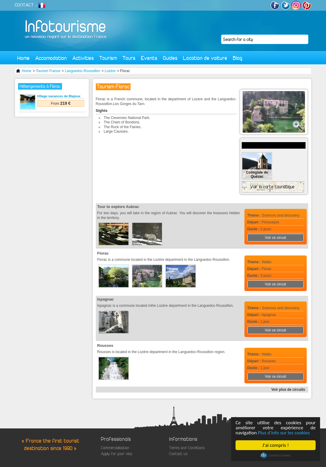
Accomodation (51, 58)
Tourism (108, 58)
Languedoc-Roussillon (82, 71)
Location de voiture (205, 58)
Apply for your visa (116, 453)
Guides (170, 58)
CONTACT (24, 5)
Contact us (178, 453)
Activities (83, 58)
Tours (129, 58)
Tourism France (48, 71)
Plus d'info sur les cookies (284, 433)
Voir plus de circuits (288, 389)
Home (23, 58)
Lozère (110, 71)
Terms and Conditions (187, 447)
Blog (237, 58)
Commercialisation (115, 447)
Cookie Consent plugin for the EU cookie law (275, 455)
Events (149, 58)
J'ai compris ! (275, 445)
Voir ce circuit (275, 238)
